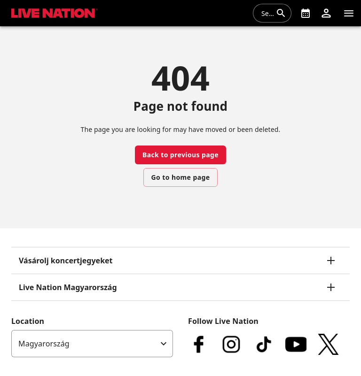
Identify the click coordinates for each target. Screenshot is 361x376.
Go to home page (180, 177)
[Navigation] (349, 13)
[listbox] (92, 343)
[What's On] (305, 13)
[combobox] (266, 13)
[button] (326, 13)
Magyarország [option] (44, 343)
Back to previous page (180, 154)
